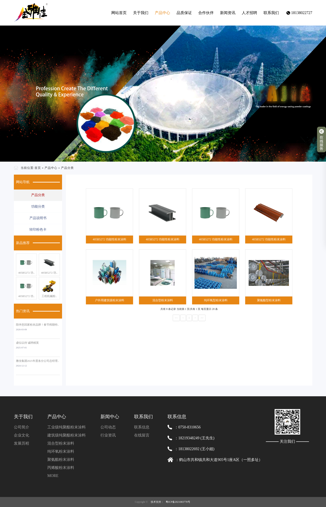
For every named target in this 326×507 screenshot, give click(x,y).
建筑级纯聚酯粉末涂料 (66, 435)
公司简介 (21, 427)
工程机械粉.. (49, 296)
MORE (52, 476)
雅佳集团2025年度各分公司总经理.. (37, 360)
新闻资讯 (227, 13)
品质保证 (184, 13)
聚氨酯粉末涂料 (60, 459)
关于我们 (140, 13)
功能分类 (38, 206)
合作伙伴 (206, 13)
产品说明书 (37, 218)
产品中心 (162, 13)
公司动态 (108, 427)
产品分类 (67, 167)
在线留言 (141, 435)
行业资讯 (108, 435)
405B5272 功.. (26, 272)
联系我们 (271, 13)
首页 (38, 167)
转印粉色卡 (37, 229)
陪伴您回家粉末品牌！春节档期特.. (37, 324)
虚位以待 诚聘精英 (27, 342)
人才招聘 (249, 13)
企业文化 (21, 435)
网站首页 (119, 13)
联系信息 (141, 427)
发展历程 (21, 443)
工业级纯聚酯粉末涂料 (66, 427)
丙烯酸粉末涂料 (60, 467)
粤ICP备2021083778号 (178, 501)
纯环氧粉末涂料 (60, 451)
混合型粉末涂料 (60, 443)
